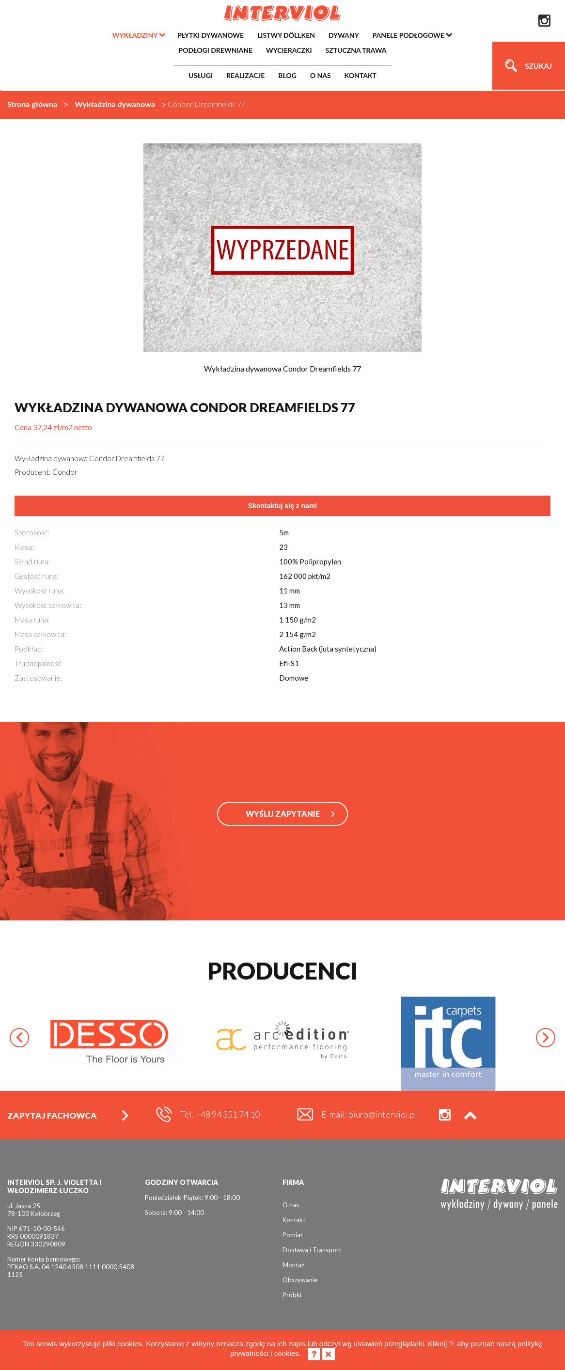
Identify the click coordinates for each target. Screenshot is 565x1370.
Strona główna (32, 104)
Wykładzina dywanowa (115, 104)
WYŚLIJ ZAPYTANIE (283, 813)
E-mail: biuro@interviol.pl (369, 1114)
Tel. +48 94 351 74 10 (220, 1114)
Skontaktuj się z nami (282, 506)
